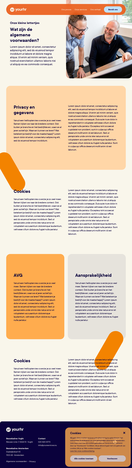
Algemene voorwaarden (16, 461)
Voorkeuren (112, 458)
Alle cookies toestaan (83, 458)
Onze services (81, 9)
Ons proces (66, 9)
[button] (124, 433)
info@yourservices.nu (47, 445)
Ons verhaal (95, 9)
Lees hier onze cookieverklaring (82, 451)
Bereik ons (113, 9)
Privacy (32, 461)
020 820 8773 (44, 442)
